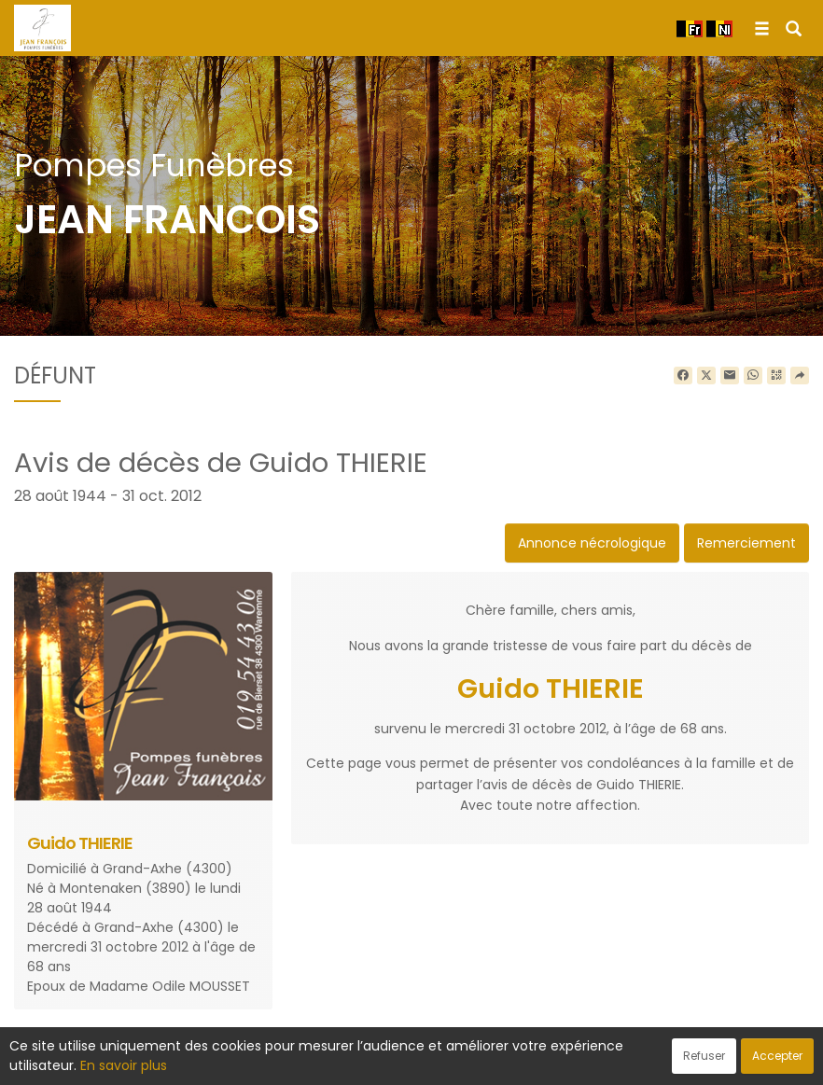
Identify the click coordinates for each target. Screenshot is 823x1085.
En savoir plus (123, 1065)
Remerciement (746, 543)
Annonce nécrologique (592, 543)
